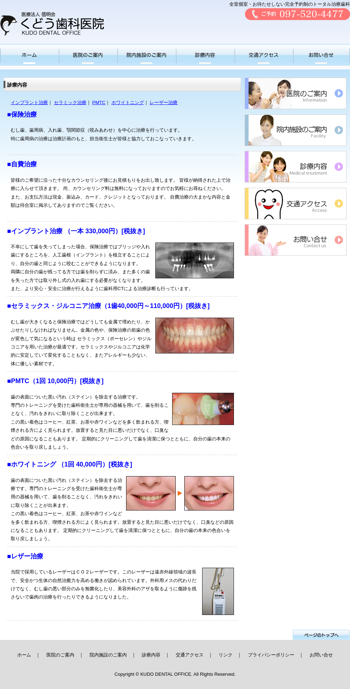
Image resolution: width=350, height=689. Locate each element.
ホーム (24, 655)
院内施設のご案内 (108, 655)
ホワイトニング (127, 102)
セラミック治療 (70, 102)
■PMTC (18, 381)
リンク (225, 655)
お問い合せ (321, 655)
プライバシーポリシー (271, 655)
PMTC (98, 102)
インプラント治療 (29, 102)
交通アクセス (190, 655)
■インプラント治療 (34, 231)
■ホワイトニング (31, 464)
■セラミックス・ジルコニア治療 (54, 305)
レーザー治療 (164, 102)
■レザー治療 (25, 556)
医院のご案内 (60, 655)
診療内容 (151, 655)
